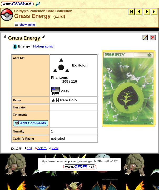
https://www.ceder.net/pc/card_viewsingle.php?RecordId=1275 (79, 161)
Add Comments (30, 123)
